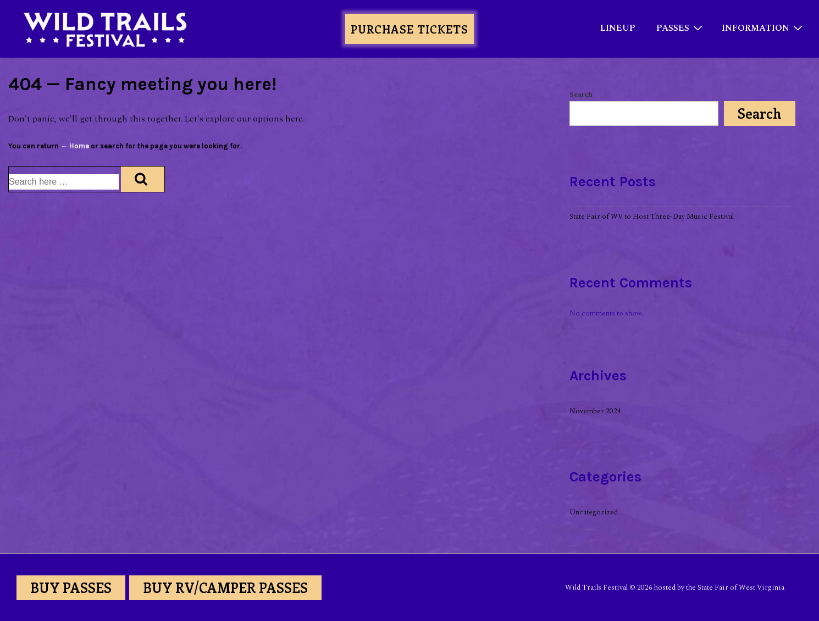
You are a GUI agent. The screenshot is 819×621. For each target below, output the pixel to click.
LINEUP (617, 28)
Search (581, 94)
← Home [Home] (74, 146)
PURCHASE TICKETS (409, 28)
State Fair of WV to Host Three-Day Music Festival (651, 216)
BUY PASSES (71, 587)
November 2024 (595, 411)
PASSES (680, 27)
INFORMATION (763, 27)
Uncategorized (593, 512)
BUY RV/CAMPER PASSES (225, 587)
